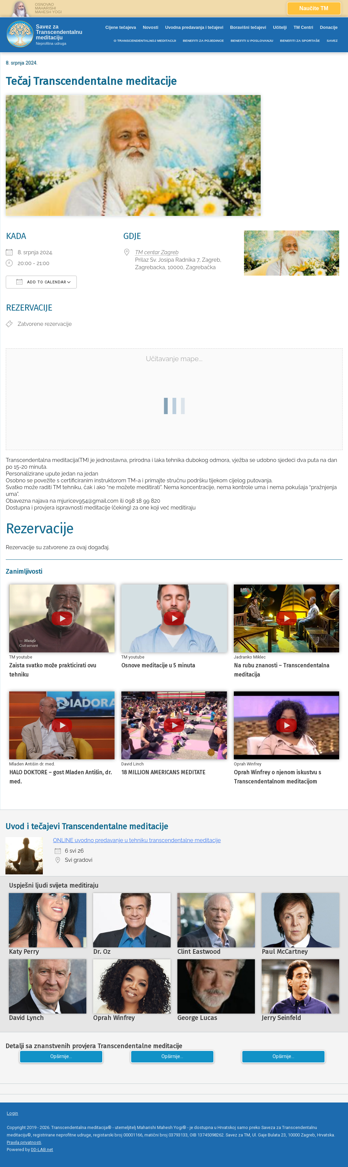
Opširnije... (61, 1056)
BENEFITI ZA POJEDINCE (203, 40)
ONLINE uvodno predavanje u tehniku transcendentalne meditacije (137, 840)
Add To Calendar (41, 282)
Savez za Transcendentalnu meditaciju (59, 32)
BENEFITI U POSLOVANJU (252, 40)
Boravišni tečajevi (248, 27)
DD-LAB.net (42, 1149)
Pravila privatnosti (24, 1142)
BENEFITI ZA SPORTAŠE (300, 40)
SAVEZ (332, 40)
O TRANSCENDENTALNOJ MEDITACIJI (145, 40)
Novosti (150, 27)
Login (12, 1113)
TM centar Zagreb (157, 252)
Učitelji (280, 27)
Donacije (329, 27)
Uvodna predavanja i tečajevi (194, 27)
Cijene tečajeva (120, 27)
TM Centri (303, 27)
